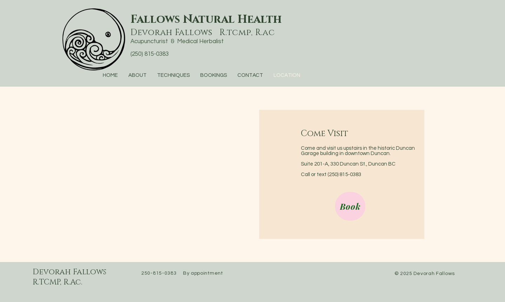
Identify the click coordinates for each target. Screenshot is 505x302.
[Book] (350, 206)
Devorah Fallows (69, 272)
